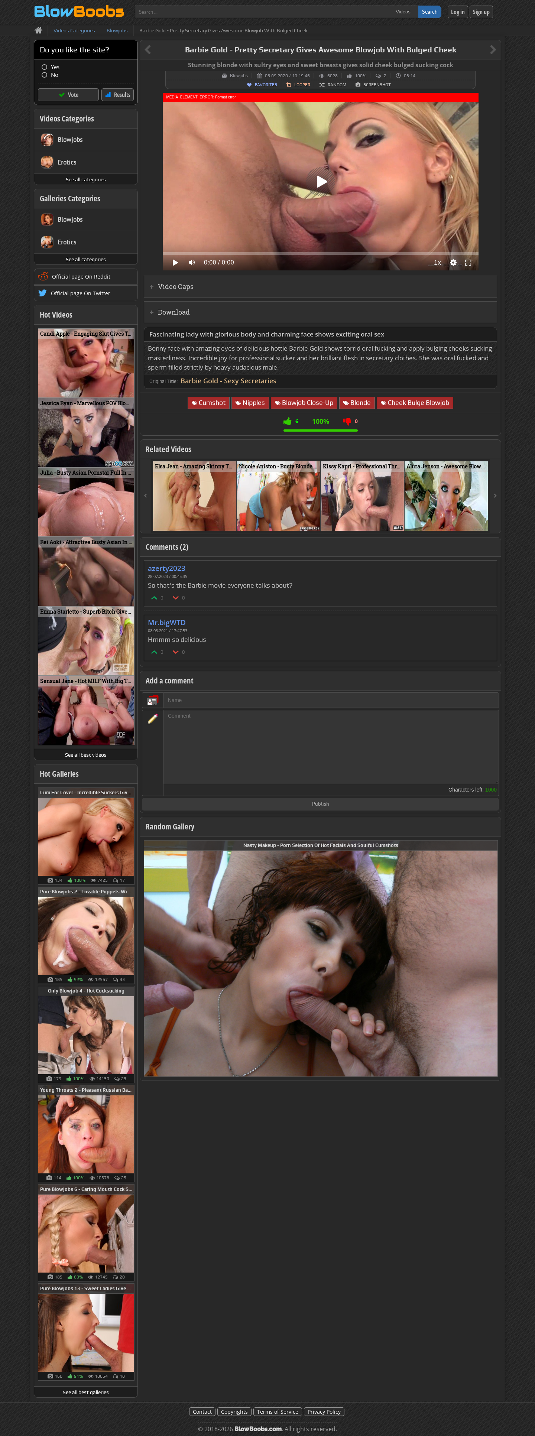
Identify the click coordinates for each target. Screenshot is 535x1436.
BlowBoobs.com (258, 1429)
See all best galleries (86, 1392)
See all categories (86, 179)
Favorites (266, 84)
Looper (302, 84)
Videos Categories (67, 118)
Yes (55, 67)
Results (122, 95)
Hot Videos (56, 314)
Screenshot (377, 84)
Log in (458, 12)
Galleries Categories (70, 198)
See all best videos (86, 755)
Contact (202, 1411)
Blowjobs (239, 75)
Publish (320, 804)
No (54, 75)
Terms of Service (277, 1411)
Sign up (481, 12)
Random (337, 84)
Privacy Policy (324, 1411)
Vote (73, 95)
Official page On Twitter (80, 293)
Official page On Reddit (81, 276)
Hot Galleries (59, 774)
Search (430, 12)
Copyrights (234, 1411)
